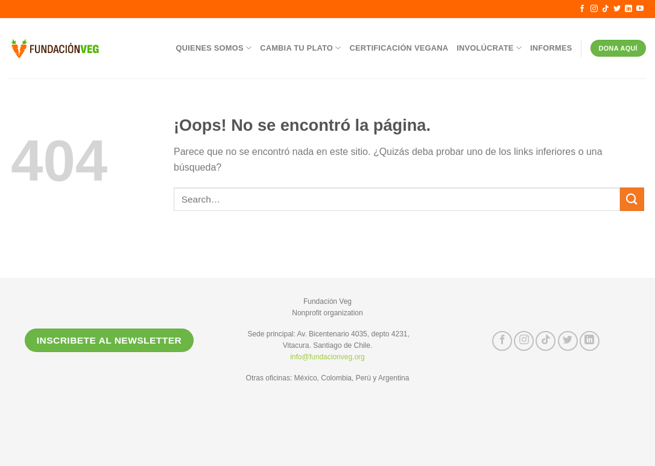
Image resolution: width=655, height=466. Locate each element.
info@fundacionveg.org (327, 357)
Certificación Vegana (399, 47)
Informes (551, 47)
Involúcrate (489, 48)
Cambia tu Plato (300, 48)
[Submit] (632, 199)
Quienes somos (214, 48)
